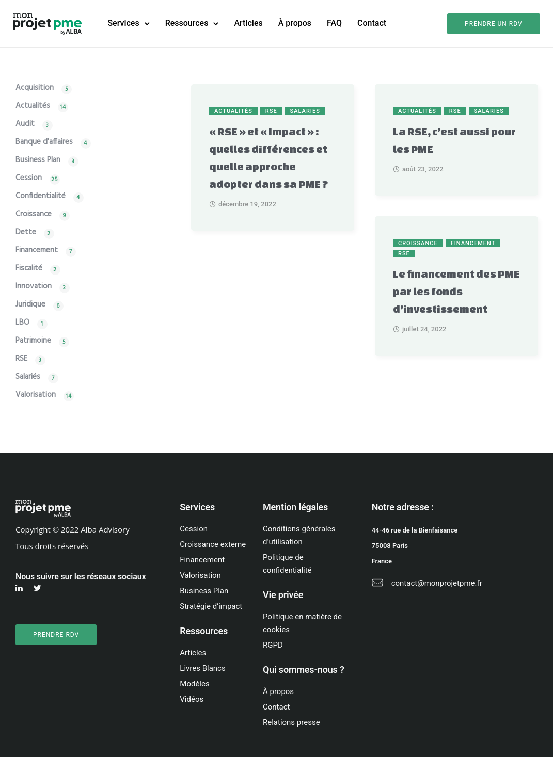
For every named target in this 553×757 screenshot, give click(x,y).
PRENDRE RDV (56, 634)
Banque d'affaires (44, 143)
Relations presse (291, 722)
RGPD (273, 644)
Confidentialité (40, 197)
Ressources (188, 23)
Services (125, 23)
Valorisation (35, 395)
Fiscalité (28, 269)
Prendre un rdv (491, 23)
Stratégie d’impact (211, 605)
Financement (473, 242)
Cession (28, 179)
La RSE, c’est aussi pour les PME (454, 139)
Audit (25, 125)
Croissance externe (213, 544)
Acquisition (34, 88)
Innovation (33, 287)
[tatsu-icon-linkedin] (20, 588)
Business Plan (37, 161)
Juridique (30, 305)
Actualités (233, 110)
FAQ (335, 23)
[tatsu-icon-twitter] (39, 588)
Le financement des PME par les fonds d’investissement (456, 290)
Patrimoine (33, 341)
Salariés (305, 110)
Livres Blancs (202, 667)
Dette (25, 233)
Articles (250, 23)
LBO (22, 323)
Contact (373, 23)
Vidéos (191, 698)
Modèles (194, 683)
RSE (271, 110)
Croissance (418, 242)
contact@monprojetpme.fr (436, 582)
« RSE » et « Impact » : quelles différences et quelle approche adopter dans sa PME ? (268, 157)
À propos (296, 23)
